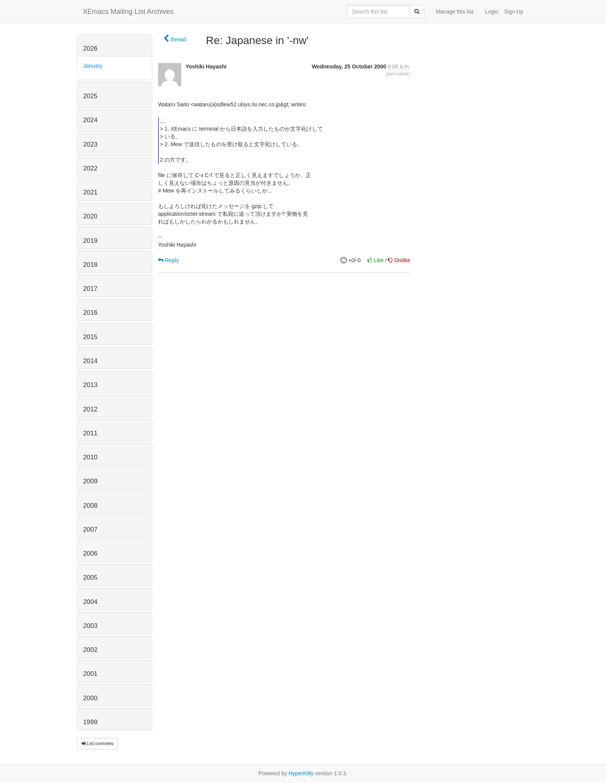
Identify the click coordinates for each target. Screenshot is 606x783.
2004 (90, 602)
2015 (90, 337)
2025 (90, 96)
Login (491, 12)
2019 (90, 240)
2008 (90, 505)
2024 (90, 120)
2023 (90, 144)
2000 (90, 698)
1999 (90, 722)
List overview (97, 743)
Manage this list (454, 12)
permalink (398, 74)
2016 (90, 312)
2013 (90, 385)
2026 (90, 48)
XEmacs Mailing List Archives (128, 11)
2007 (90, 529)
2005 (90, 577)
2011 (90, 433)
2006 (90, 553)
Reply (168, 260)
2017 (90, 288)
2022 (90, 168)
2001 (90, 673)
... (162, 120)
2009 (90, 481)
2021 (90, 192)
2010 (90, 457)
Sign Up (513, 12)
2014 (90, 361)
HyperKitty (301, 773)
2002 (90, 649)
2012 (90, 409)
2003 (90, 625)
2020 (90, 216)
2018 (90, 264)
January (92, 66)
